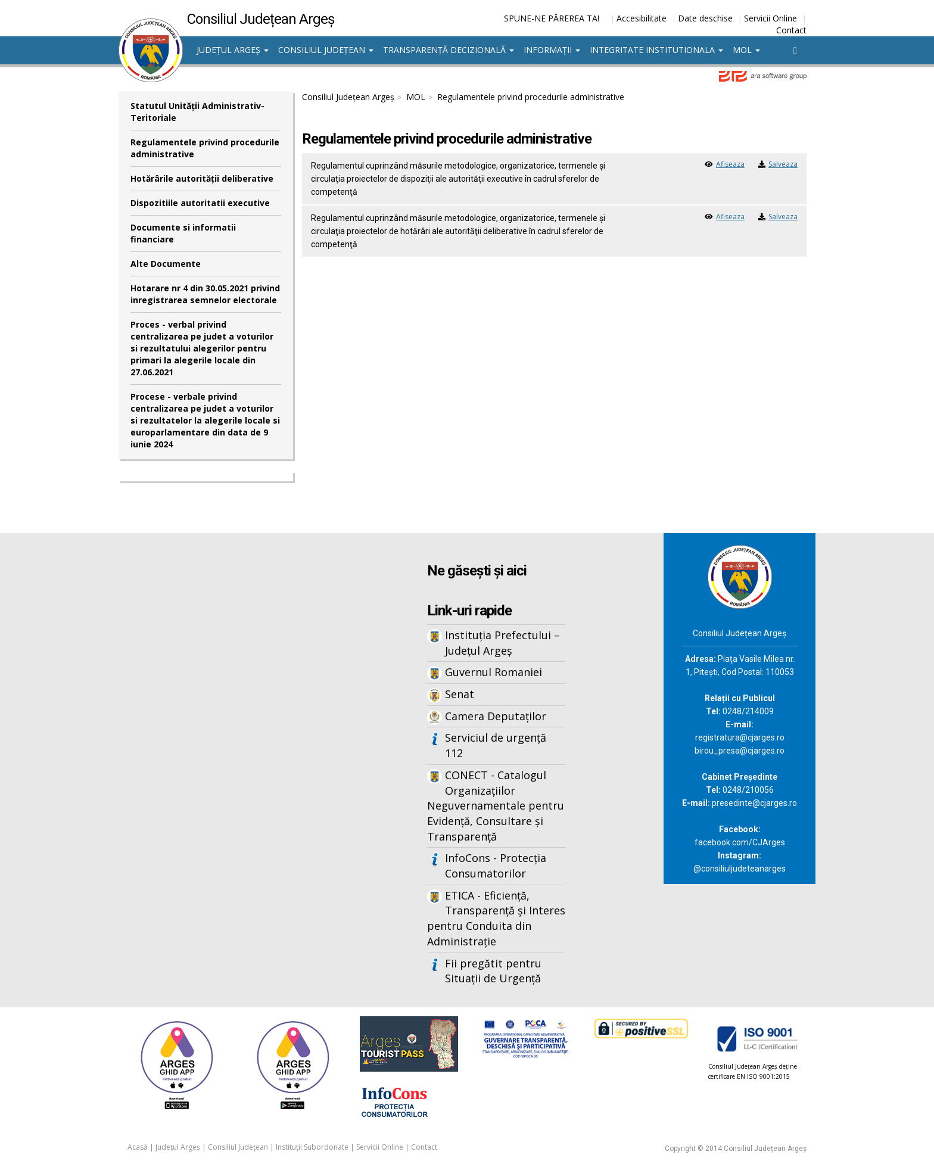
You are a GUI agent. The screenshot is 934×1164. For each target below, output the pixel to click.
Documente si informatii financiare (183, 233)
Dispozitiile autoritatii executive (200, 202)
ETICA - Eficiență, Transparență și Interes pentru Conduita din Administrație (496, 918)
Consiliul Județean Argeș (348, 96)
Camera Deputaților (495, 716)
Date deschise (705, 18)
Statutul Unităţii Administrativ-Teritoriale (197, 111)
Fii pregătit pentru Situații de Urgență (493, 971)
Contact (791, 30)
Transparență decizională (448, 49)
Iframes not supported (234, 729)
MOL (746, 49)
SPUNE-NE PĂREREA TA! (551, 18)
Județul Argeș (233, 49)
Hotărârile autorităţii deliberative (201, 178)
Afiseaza (730, 164)
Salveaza (783, 164)
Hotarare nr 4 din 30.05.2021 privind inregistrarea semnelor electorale (205, 294)
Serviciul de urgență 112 (495, 745)
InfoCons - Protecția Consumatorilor (495, 865)
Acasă (137, 1147)
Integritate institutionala (656, 49)
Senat (459, 694)
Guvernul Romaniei (493, 672)
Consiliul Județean (325, 49)
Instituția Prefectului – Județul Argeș (502, 643)
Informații (552, 49)
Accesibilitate (642, 18)
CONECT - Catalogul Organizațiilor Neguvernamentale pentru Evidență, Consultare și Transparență (495, 806)
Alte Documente (165, 263)
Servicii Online (770, 18)
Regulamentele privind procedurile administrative (204, 148)
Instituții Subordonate (312, 1147)
